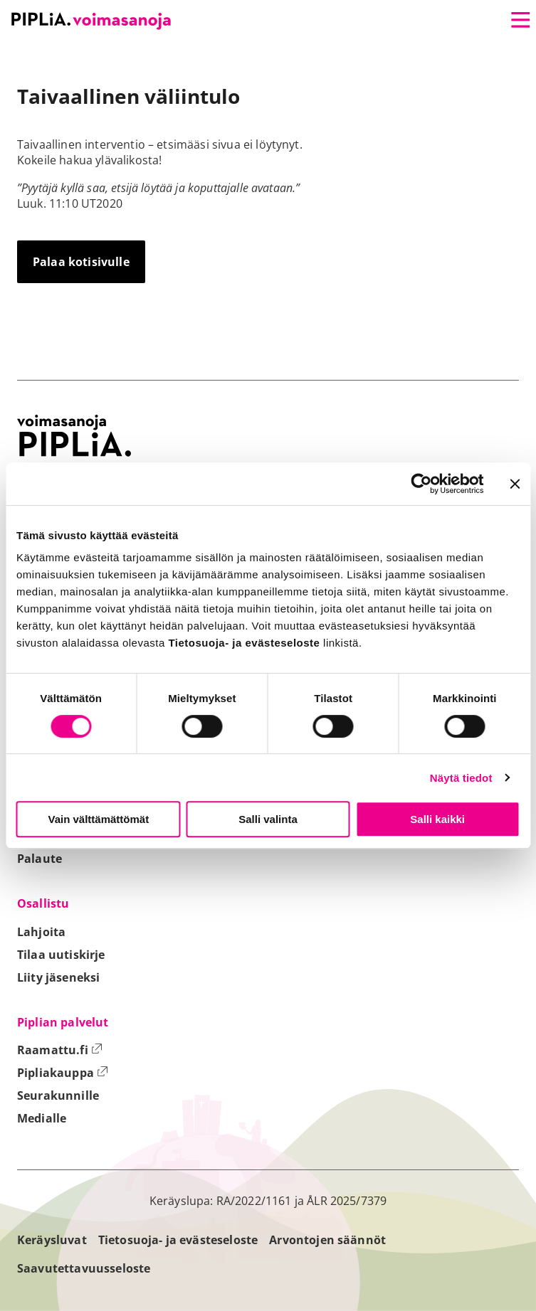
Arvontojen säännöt (327, 1240)
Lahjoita (41, 932)
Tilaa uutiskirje (61, 954)
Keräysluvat (52, 1240)
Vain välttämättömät (98, 819)
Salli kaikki (437, 819)
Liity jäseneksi (58, 977)
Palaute (39, 858)
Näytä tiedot (461, 778)
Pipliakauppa (62, 1073)
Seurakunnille (58, 1095)
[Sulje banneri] (515, 484)
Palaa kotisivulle (81, 262)
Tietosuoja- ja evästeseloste (178, 1240)
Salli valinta (268, 819)
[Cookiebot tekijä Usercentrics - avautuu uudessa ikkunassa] (421, 483)
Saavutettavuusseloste (83, 1268)
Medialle (41, 1118)
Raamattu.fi (60, 1050)
